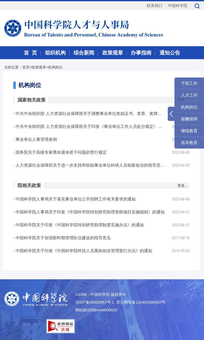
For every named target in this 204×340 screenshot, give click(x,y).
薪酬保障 (189, 119)
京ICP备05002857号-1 (94, 302)
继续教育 (189, 131)
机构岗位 (55, 67)
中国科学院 (177, 5)
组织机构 (55, 53)
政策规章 (112, 53)
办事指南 (141, 53)
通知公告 (169, 53)
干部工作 (189, 83)
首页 (26, 67)
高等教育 (189, 143)
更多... (183, 185)
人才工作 (189, 95)
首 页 (30, 53)
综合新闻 (84, 53)
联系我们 (154, 5)
